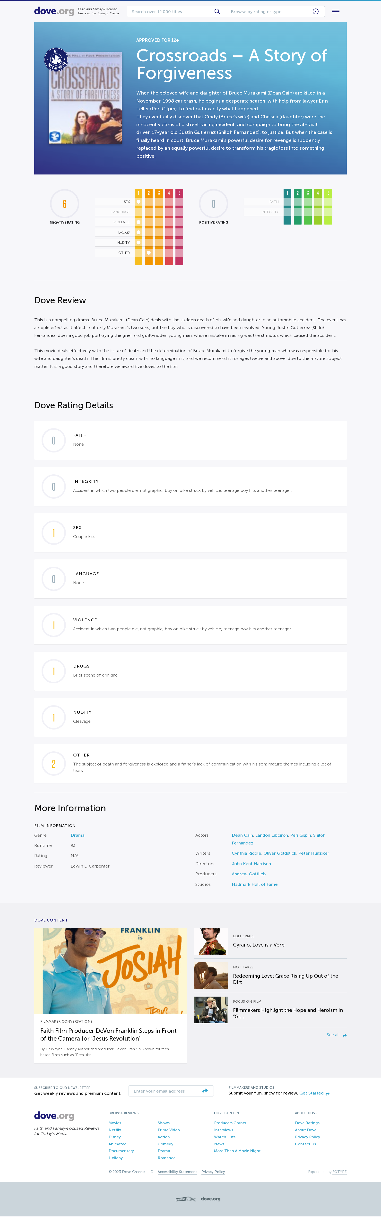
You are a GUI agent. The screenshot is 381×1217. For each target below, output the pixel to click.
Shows (164, 1124)
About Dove (305, 1131)
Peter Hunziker (313, 854)
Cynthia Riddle (246, 854)
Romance (166, 1159)
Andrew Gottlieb (249, 875)
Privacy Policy (307, 1138)
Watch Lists (224, 1138)
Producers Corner (230, 1124)
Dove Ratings (307, 1124)
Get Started (314, 1094)
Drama (78, 836)
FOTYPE (339, 1173)
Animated (118, 1145)
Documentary (121, 1152)
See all (337, 1035)
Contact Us (305, 1145)
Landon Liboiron (271, 836)
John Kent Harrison (251, 864)
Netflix (115, 1131)
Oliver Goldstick (279, 854)
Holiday (116, 1159)
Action (164, 1138)
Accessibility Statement (177, 1173)
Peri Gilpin (300, 836)
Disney (115, 1138)
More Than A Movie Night (237, 1152)
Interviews (223, 1131)
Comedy (165, 1145)
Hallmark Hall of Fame (255, 885)
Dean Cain (242, 836)
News (219, 1145)
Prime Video (169, 1131)
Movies (115, 1124)
